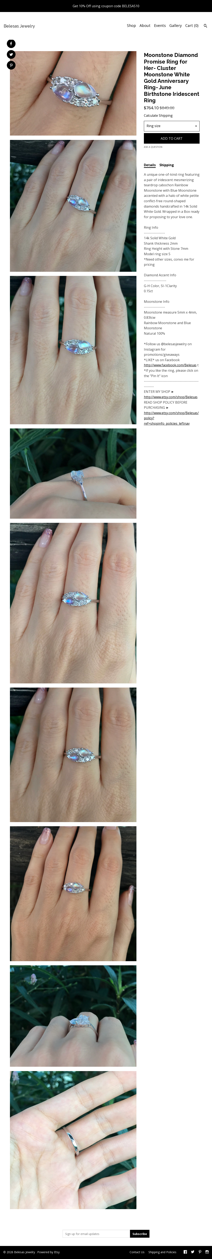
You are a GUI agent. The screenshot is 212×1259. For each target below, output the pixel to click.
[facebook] (185, 1252)
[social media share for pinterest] (11, 65)
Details (150, 165)
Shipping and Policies (162, 1252)
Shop (131, 25)
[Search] (205, 26)
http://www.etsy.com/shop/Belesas (171, 397)
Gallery (175, 25)
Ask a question (153, 146)
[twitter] (192, 1252)
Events (160, 25)
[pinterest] (200, 1252)
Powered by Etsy (48, 1252)
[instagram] (207, 1252)
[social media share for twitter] (11, 55)
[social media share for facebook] (11, 43)
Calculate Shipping (158, 115)
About (145, 25)
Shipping (166, 165)
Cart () (191, 25)
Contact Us (137, 1252)
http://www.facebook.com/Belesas (170, 365)
